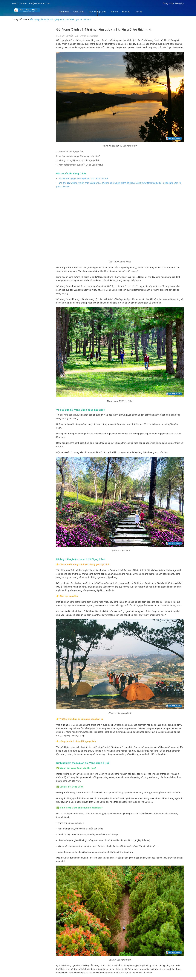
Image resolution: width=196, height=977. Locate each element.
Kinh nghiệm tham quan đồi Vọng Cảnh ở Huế (81, 165)
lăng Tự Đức (96, 277)
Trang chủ (64, 11)
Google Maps (124, 262)
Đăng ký (179, 3)
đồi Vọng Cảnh (151, 40)
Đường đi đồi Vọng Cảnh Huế (71, 792)
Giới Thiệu (78, 11)
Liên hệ (138, 11)
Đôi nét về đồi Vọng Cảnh (71, 151)
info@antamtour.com (39, 3)
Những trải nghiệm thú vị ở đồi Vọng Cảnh (79, 160)
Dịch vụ (126, 11)
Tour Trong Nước (97, 11)
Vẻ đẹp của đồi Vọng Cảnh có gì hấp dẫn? (79, 156)
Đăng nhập (168, 3)
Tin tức (114, 11)
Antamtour (96, 813)
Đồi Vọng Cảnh (130, 146)
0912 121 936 (19, 3)
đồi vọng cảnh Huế (69, 415)
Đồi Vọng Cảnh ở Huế (67, 267)
